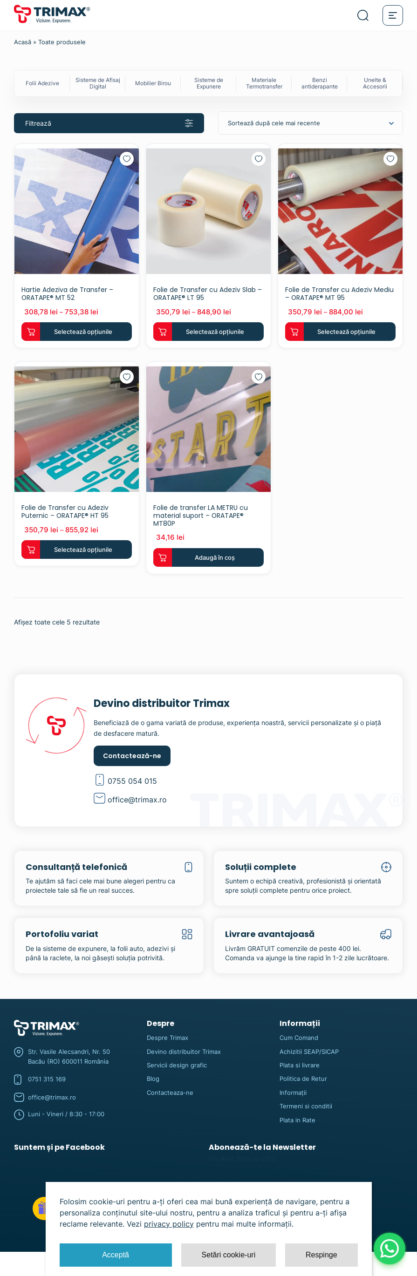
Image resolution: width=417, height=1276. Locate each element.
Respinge (321, 1255)
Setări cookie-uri (229, 1255)
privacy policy (169, 1223)
